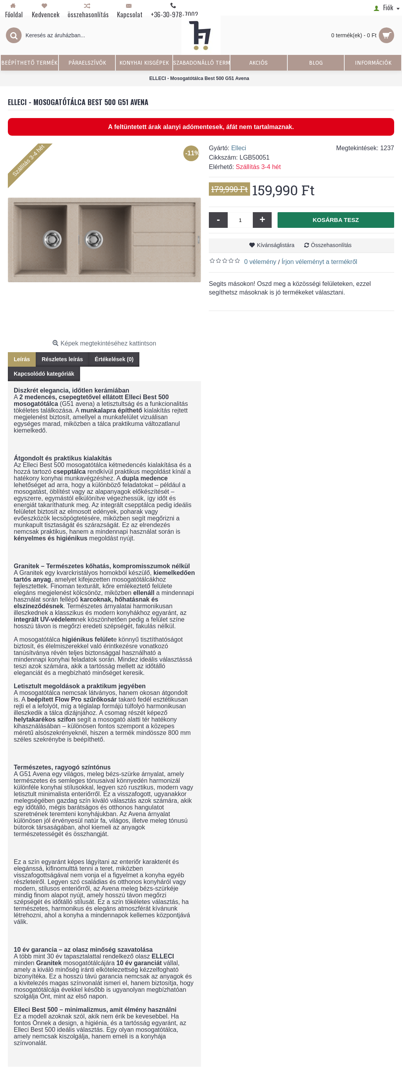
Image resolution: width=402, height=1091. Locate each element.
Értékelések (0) (114, 359)
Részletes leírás (62, 359)
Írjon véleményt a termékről (319, 261)
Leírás (22, 359)
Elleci (238, 148)
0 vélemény (260, 261)
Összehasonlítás (331, 245)
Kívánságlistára (275, 245)
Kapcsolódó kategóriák (44, 374)
